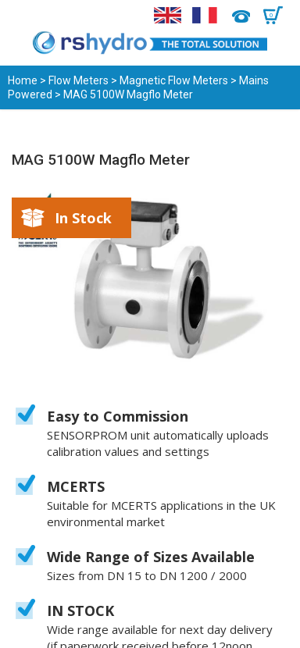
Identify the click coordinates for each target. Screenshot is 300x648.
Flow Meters (78, 80)
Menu (21, 15)
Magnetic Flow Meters (174, 80)
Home (23, 80)
